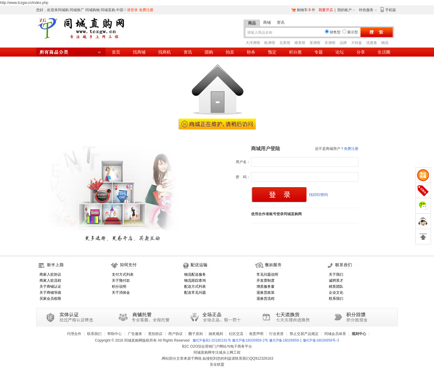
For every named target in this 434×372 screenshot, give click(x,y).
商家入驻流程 (50, 280)
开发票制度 (265, 280)
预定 (272, 52)
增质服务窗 (265, 286)
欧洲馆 (269, 43)
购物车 (302, 10)
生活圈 (384, 52)
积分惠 (295, 52)
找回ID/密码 (318, 195)
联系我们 (336, 298)
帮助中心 (114, 334)
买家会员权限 (50, 298)
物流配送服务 (195, 274)
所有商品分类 (70, 52)
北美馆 (284, 43)
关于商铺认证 (50, 286)
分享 (361, 52)
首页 (116, 52)
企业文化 (336, 292)
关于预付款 (121, 280)
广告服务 (135, 334)
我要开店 (326, 10)
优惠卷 (371, 43)
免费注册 (146, 10)
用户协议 (175, 334)
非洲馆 (330, 43)
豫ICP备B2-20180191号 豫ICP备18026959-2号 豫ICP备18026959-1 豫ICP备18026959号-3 (266, 340)
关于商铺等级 (50, 292)
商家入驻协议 (50, 274)
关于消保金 (121, 292)
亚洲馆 (315, 43)
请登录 (132, 10)
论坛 (339, 52)
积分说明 (119, 286)
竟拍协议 (155, 334)
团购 (209, 52)
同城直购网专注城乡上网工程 (217, 352)
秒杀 (251, 52)
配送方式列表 (195, 286)
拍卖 (230, 52)
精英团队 (336, 286)
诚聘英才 (336, 280)
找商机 (164, 52)
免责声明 (256, 334)
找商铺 (139, 52)
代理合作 (74, 334)
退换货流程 (265, 298)
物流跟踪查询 (195, 280)
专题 (318, 52)
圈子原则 (195, 334)
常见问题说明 (267, 274)
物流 (384, 43)
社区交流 (236, 334)
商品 (252, 23)
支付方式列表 (123, 274)
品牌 (343, 43)
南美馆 (299, 43)
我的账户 (344, 10)
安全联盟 (217, 364)
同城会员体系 (335, 334)
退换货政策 (265, 292)
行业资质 (276, 334)
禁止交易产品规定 (304, 334)
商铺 (267, 22)
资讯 (281, 22)
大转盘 (356, 43)
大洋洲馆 (253, 43)
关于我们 (336, 274)
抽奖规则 (216, 334)
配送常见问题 (195, 292)
